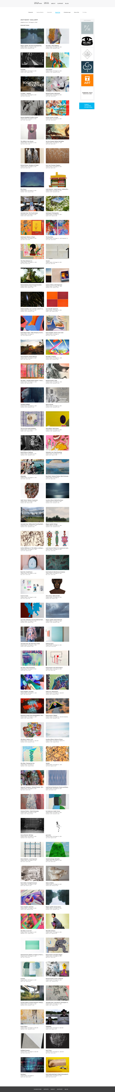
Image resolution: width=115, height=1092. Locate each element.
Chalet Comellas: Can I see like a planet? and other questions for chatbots (39, 308)
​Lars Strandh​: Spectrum (52, 308)
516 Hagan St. (31, 334)
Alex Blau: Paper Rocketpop (28, 667)
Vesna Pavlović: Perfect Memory (29, 356)
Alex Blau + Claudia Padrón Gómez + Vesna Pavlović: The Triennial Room (39, 380)
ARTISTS (46, 3)
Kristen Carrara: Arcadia (52, 117)
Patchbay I (23, 1074)
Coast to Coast (24, 595)
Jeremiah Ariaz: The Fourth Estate (29, 213)
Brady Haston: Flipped (51, 715)
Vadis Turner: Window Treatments (29, 500)
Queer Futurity (49, 404)
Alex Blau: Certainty (51, 356)
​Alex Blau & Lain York (26, 930)
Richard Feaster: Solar (51, 380)
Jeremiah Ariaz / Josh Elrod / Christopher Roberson (59, 1002)
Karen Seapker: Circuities (27, 691)
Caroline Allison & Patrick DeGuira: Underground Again (34, 1002)
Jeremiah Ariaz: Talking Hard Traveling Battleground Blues (35, 524)
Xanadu (48, 763)
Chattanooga (67, 12)
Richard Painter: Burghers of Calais (30, 165)
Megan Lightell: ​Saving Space (53, 906)
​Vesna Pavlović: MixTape (27, 835)
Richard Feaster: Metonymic (53, 93)
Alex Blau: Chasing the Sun (27, 763)
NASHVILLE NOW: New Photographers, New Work (33, 715)
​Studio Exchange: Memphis (53, 859)
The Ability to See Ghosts (27, 141)
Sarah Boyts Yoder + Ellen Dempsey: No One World (33, 332)
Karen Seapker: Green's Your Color (54, 332)
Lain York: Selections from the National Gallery (32, 619)
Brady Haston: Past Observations (54, 667)
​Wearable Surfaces (50, 930)
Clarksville (49, 12)
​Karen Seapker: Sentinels (27, 906)
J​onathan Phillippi (25, 404)
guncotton (48, 835)
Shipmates (23, 476)
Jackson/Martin (40, 12)
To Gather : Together (26, 93)
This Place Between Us (26, 261)
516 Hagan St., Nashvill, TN (58, 740)
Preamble (23, 69)
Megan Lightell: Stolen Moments (54, 619)
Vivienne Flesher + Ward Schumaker (30, 811)
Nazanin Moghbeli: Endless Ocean (29, 117)
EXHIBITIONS (38, 3)
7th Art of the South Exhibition (28, 428)
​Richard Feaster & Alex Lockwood (54, 978)
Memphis (30, 12)
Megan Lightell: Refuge (52, 524)
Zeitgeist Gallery (24, 47)
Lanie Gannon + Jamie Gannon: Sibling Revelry (58, 189)
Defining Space (49, 643)
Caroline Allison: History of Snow (54, 739)
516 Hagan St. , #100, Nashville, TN (60, 238)
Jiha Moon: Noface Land (27, 739)
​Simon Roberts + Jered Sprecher (29, 859)
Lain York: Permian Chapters (53, 165)
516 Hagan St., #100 (33, 22)
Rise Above (23, 189)
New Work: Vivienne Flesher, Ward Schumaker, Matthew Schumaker (63, 476)
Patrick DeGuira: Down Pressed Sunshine (31, 284)
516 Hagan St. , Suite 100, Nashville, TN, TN (62, 716)
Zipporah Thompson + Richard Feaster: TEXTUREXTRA (35, 787)
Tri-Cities (84, 12)
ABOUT (53, 3)
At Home (23, 978)
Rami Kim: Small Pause (26, 572)
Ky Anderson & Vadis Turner (53, 811)
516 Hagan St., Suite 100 (33, 1027)
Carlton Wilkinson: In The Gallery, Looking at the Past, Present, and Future (39, 548)
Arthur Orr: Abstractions (52, 691)
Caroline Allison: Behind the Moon (54, 500)
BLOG (67, 3)
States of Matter (50, 883)
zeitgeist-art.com (24, 22)
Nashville (57, 12)
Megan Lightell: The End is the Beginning (31, 45)
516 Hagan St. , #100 (57, 142)
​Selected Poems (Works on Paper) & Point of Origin (34, 954)
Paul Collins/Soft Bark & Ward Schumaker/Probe (58, 1074)
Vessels (48, 261)
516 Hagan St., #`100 (57, 453)
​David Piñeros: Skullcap (27, 452)
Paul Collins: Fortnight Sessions (29, 883)
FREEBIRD (48, 1026)
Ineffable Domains (25, 1050)
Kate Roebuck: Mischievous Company (55, 572)
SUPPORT (60, 3)
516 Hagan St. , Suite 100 (58, 692)
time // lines (49, 1050)
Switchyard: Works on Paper (28, 237)
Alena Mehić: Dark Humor (52, 428)
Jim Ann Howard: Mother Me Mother (55, 141)
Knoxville (76, 12)
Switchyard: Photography (52, 213)
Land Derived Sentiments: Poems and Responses (58, 787)
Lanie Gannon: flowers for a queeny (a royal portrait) (59, 548)
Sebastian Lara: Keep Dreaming (54, 452)
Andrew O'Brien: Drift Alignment (54, 284)
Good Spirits (49, 69)
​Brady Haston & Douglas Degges (54, 954)
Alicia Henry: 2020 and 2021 (53, 595)
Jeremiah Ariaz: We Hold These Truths (30, 643)
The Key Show (49, 237)
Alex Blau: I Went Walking (52, 45)
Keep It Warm (24, 1026)
